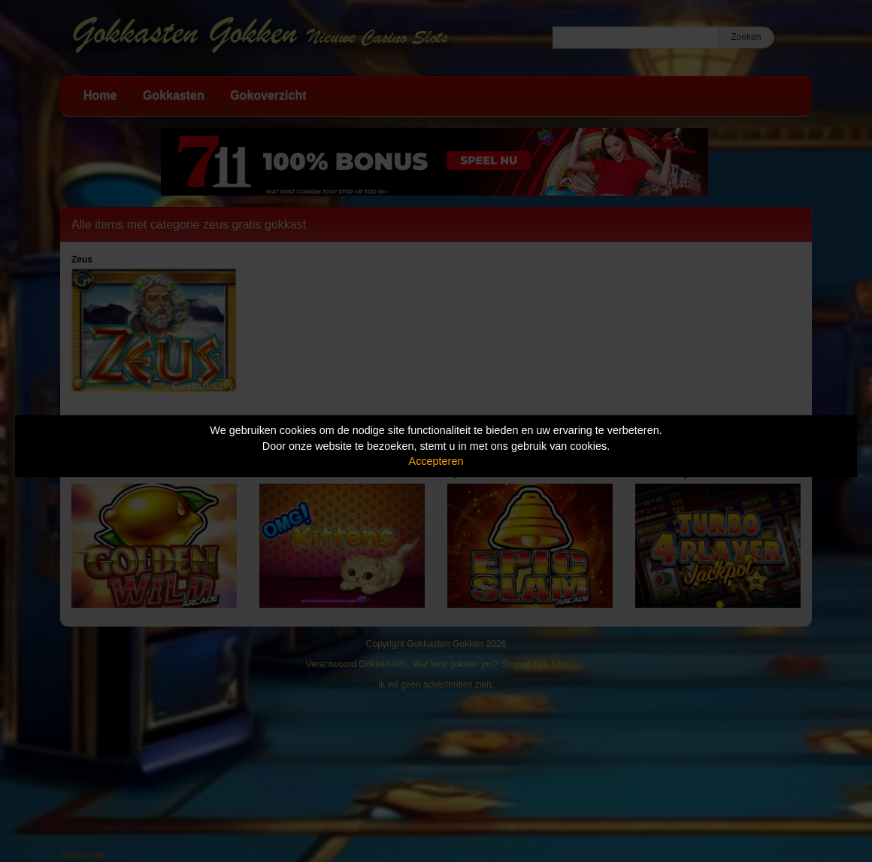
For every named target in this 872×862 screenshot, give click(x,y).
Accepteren (436, 461)
